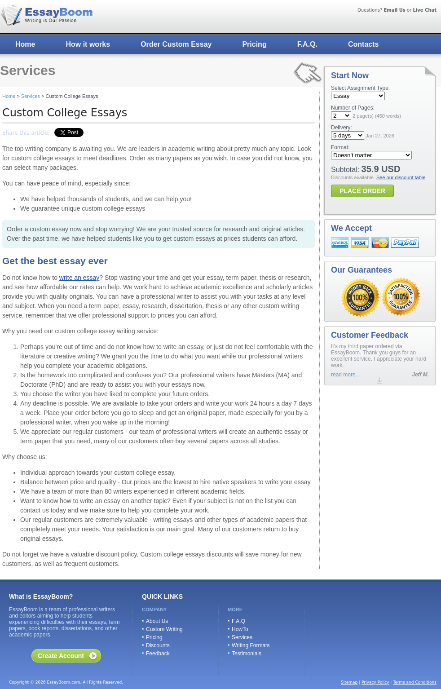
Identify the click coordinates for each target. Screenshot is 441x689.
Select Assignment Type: (360, 88)
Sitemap (349, 682)
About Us (157, 621)
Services (30, 96)
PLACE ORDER (362, 190)
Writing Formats (250, 645)
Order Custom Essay (176, 44)
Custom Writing (164, 629)
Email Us (394, 10)
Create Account (61, 655)
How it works (88, 44)
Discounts (158, 645)
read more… (346, 374)
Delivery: (341, 127)
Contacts (363, 44)
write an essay (79, 277)
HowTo (240, 629)
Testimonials (246, 653)
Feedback (158, 653)
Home (25, 44)
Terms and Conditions (415, 682)
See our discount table (400, 177)
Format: (340, 147)
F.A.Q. (307, 44)
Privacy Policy (375, 682)
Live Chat (425, 10)
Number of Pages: (353, 108)
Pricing (254, 44)
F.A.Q (238, 621)
